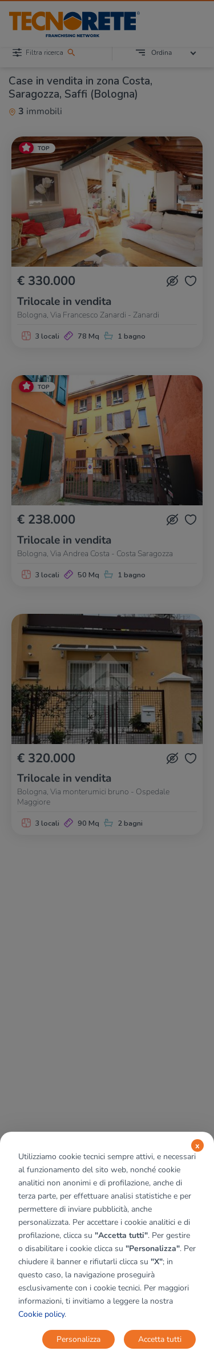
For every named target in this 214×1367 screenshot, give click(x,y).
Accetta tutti (159, 1339)
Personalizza (78, 1339)
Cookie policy (41, 1314)
